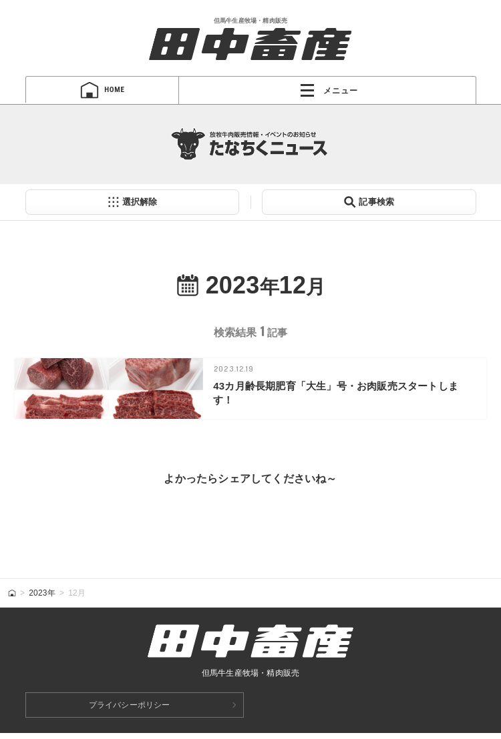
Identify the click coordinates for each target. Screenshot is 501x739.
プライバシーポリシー (129, 711)
